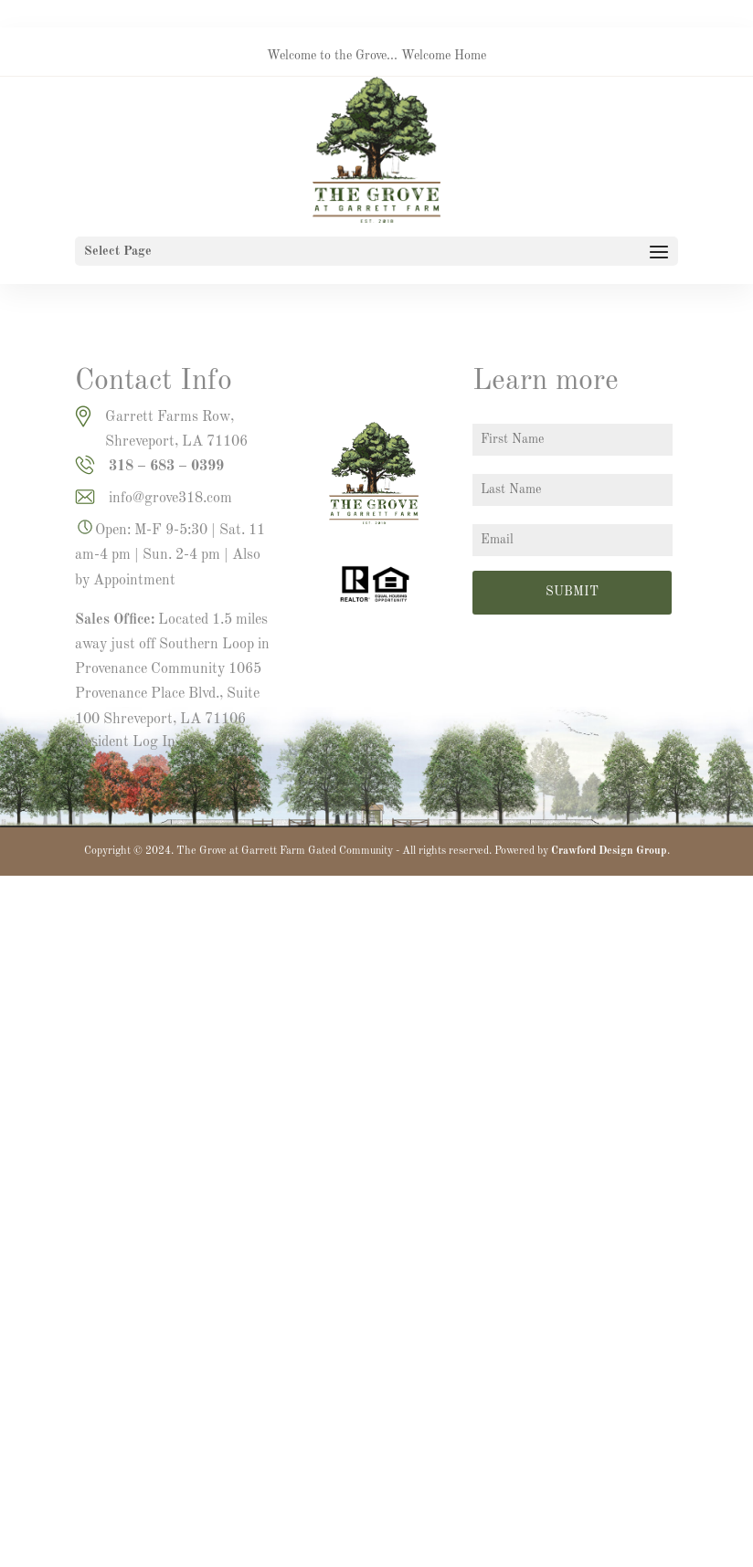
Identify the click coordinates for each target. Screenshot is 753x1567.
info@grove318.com (170, 498)
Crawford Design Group (609, 851)
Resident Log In (125, 742)
